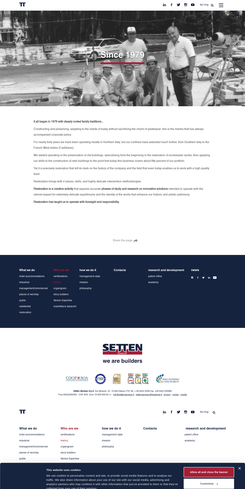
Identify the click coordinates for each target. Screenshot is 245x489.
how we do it (87, 270)
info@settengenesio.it (123, 395)
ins (185, 4)
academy (153, 282)
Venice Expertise (63, 300)
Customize (209, 467)
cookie (175, 395)
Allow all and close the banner (209, 455)
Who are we (61, 270)
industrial (24, 282)
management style (89, 276)
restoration (25, 312)
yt (192, 4)
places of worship (29, 294)
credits (184, 395)
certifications (60, 276)
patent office (155, 276)
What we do (27, 270)
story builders (61, 294)
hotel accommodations (32, 276)
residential (25, 306)
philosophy (85, 288)
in (164, 4)
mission (83, 282)
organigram (60, 288)
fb (171, 4)
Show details (54, 482)
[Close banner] (239, 452)
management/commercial (33, 288)
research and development (166, 270)
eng (206, 5)
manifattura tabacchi (65, 306)
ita (201, 5)
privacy (167, 395)
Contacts (120, 270)
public (22, 300)
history (57, 282)
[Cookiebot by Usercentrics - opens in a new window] (22, 482)
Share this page (122, 240)
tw (178, 4)
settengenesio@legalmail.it (149, 395)
